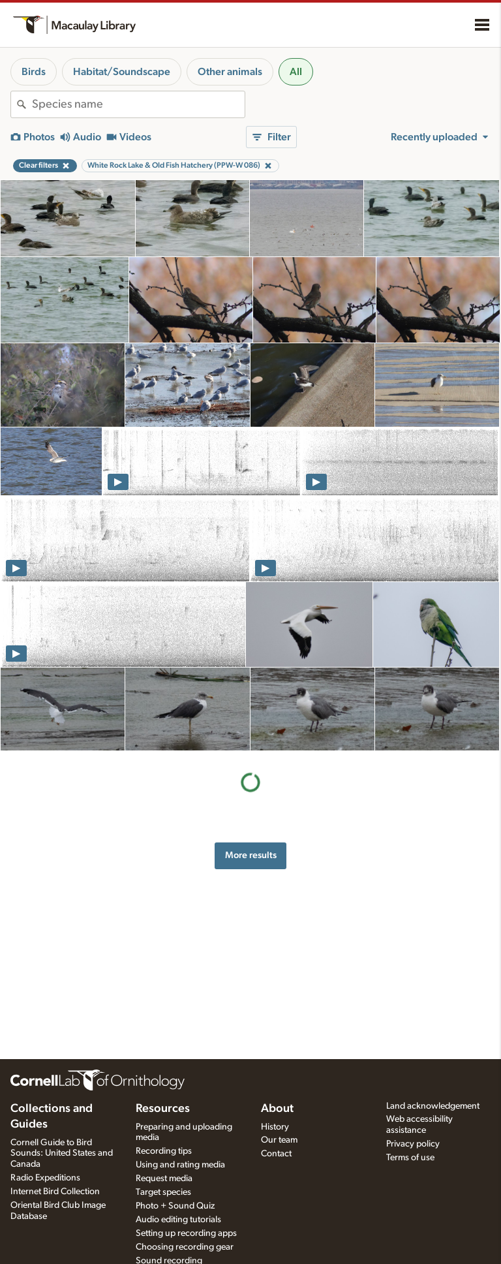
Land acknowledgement (432, 1106)
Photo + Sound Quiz (175, 1205)
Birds (34, 72)
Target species (163, 1192)
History (275, 1127)
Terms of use (410, 1157)
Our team (279, 1140)
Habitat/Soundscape (121, 72)
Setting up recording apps (186, 1233)
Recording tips (164, 1151)
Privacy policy (413, 1143)
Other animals (230, 72)
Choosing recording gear (185, 1247)
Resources (163, 1109)
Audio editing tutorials (178, 1219)
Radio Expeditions (45, 1177)
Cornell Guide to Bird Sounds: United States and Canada (61, 1153)
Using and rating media (180, 1164)
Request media (164, 1178)
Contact (276, 1153)
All (296, 72)
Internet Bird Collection (55, 1191)
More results (251, 855)
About (277, 1109)
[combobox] (138, 104)
